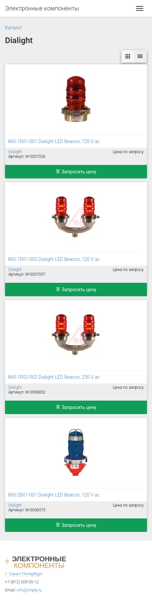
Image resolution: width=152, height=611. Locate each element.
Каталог (13, 27)
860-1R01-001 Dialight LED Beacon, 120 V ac (54, 141)
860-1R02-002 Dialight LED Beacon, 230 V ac (54, 377)
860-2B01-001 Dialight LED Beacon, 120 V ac (54, 495)
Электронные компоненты (42, 8)
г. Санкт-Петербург (24, 573)
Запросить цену (76, 171)
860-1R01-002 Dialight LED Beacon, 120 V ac (54, 259)
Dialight (14, 151)
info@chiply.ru (29, 590)
